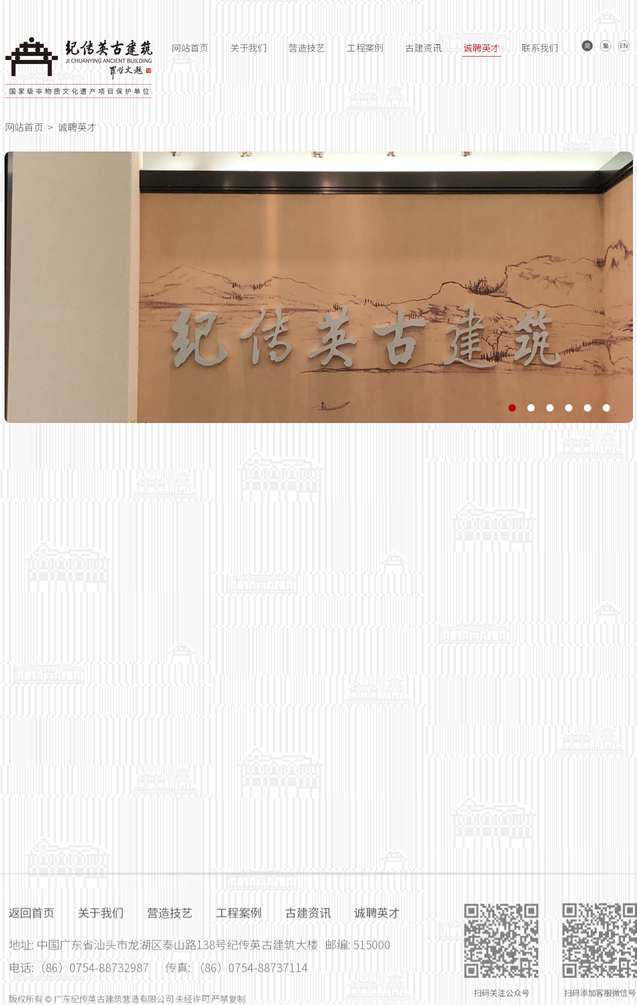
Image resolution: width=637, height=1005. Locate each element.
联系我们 (540, 47)
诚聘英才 (481, 47)
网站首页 (190, 47)
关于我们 (248, 47)
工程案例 (365, 47)
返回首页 (31, 963)
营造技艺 (307, 47)
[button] (512, 409)
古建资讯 (423, 47)
